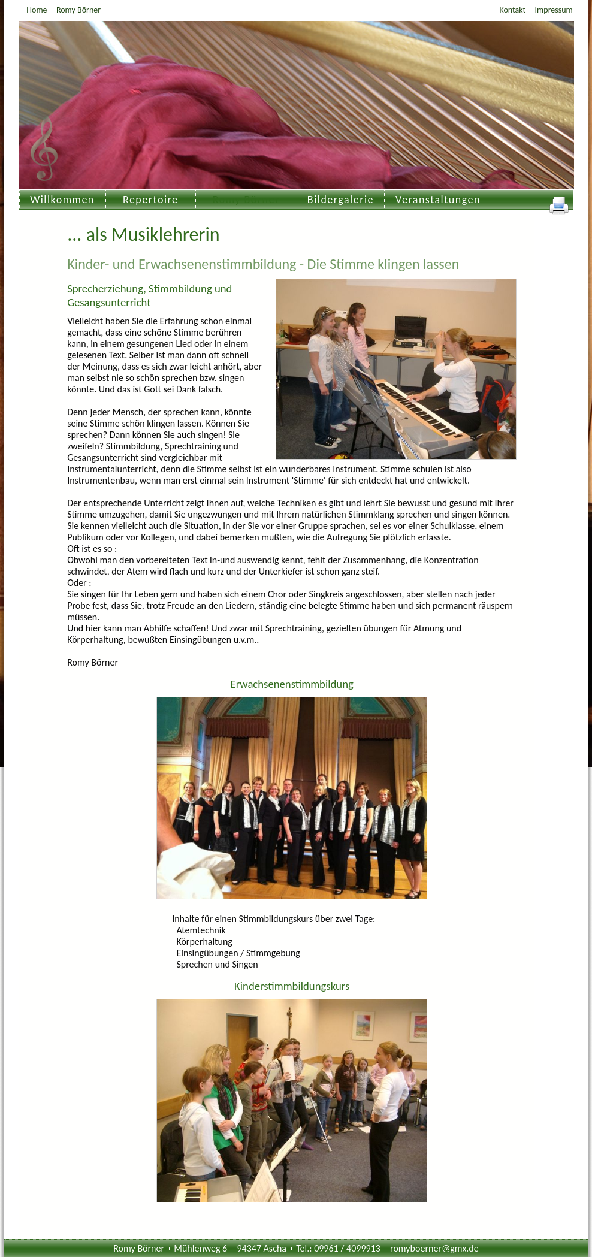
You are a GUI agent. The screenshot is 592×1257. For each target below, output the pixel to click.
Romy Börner (78, 10)
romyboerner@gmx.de (434, 1248)
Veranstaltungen (438, 199)
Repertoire (150, 199)
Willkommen (62, 199)
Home (37, 10)
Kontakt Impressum (535, 10)
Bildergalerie (340, 199)
